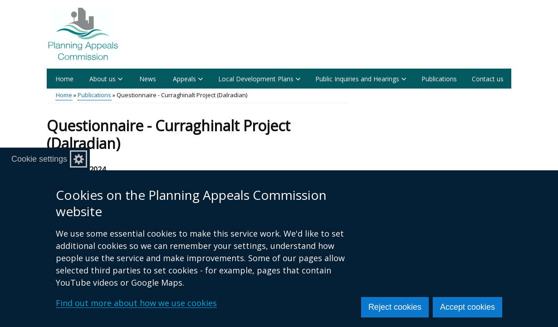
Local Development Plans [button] (259, 78)
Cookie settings (39, 159)
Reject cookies (394, 307)
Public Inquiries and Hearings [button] (360, 78)
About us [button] (105, 78)
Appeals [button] (188, 78)
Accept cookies (467, 307)
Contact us (488, 78)
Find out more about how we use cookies (136, 302)
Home (64, 78)
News (147, 78)
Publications (439, 78)
